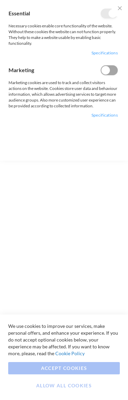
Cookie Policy (70, 353)
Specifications (104, 52)
